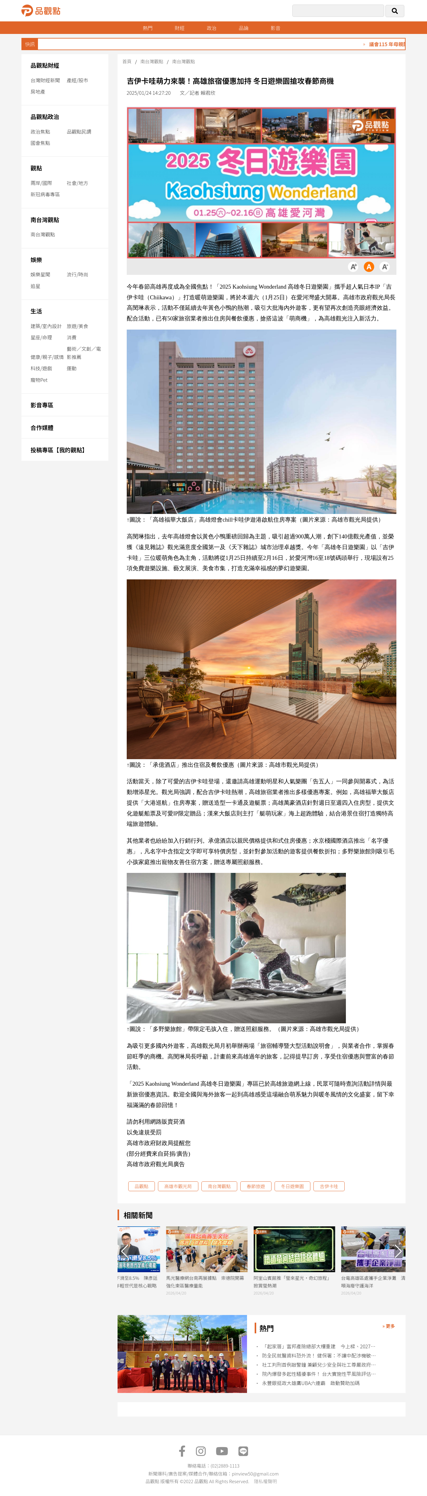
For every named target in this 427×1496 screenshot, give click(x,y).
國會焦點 (40, 142)
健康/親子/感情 (47, 356)
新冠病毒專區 (45, 194)
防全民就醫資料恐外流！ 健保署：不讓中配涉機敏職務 (319, 1355)
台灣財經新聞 (45, 80)
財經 (180, 27)
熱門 (147, 27)
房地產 (38, 91)
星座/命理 (41, 337)
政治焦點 (40, 131)
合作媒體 (42, 427)
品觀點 (141, 1186)
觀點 (36, 168)
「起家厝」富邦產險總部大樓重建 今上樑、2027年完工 (319, 1346)
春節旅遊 (256, 1186)
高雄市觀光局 (178, 1186)
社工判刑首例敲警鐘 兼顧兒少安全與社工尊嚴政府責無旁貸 (319, 1364)
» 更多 (388, 1326)
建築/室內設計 (46, 326)
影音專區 (42, 405)
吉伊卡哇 (329, 1186)
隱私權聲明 (265, 1481)
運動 (72, 368)
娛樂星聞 (40, 274)
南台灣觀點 (45, 219)
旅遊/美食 (77, 326)
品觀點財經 (45, 65)
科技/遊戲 (41, 368)
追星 (35, 286)
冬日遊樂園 (292, 1186)
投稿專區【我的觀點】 (59, 449)
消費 (72, 337)
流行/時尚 (77, 274)
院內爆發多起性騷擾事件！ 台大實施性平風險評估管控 (319, 1374)
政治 (211, 27)
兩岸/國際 (41, 183)
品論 (244, 27)
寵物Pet (39, 379)
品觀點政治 (45, 116)
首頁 (127, 61)
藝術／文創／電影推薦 (84, 352)
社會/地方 (77, 183)
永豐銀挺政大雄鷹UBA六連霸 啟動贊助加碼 (311, 1383)
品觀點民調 (79, 131)
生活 (36, 311)
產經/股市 (77, 80)
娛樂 (36, 259)
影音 (275, 27)
